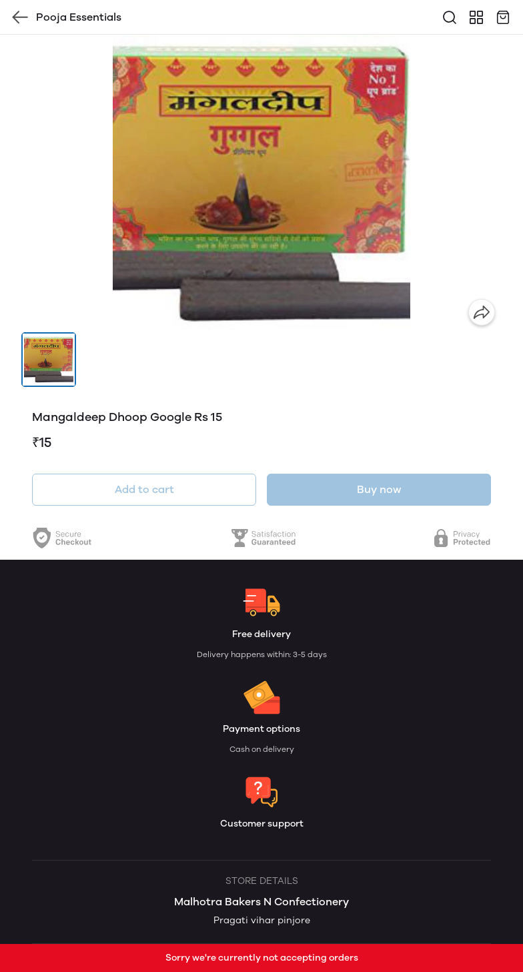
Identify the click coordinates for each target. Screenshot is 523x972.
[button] (48, 359)
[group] (261, 183)
